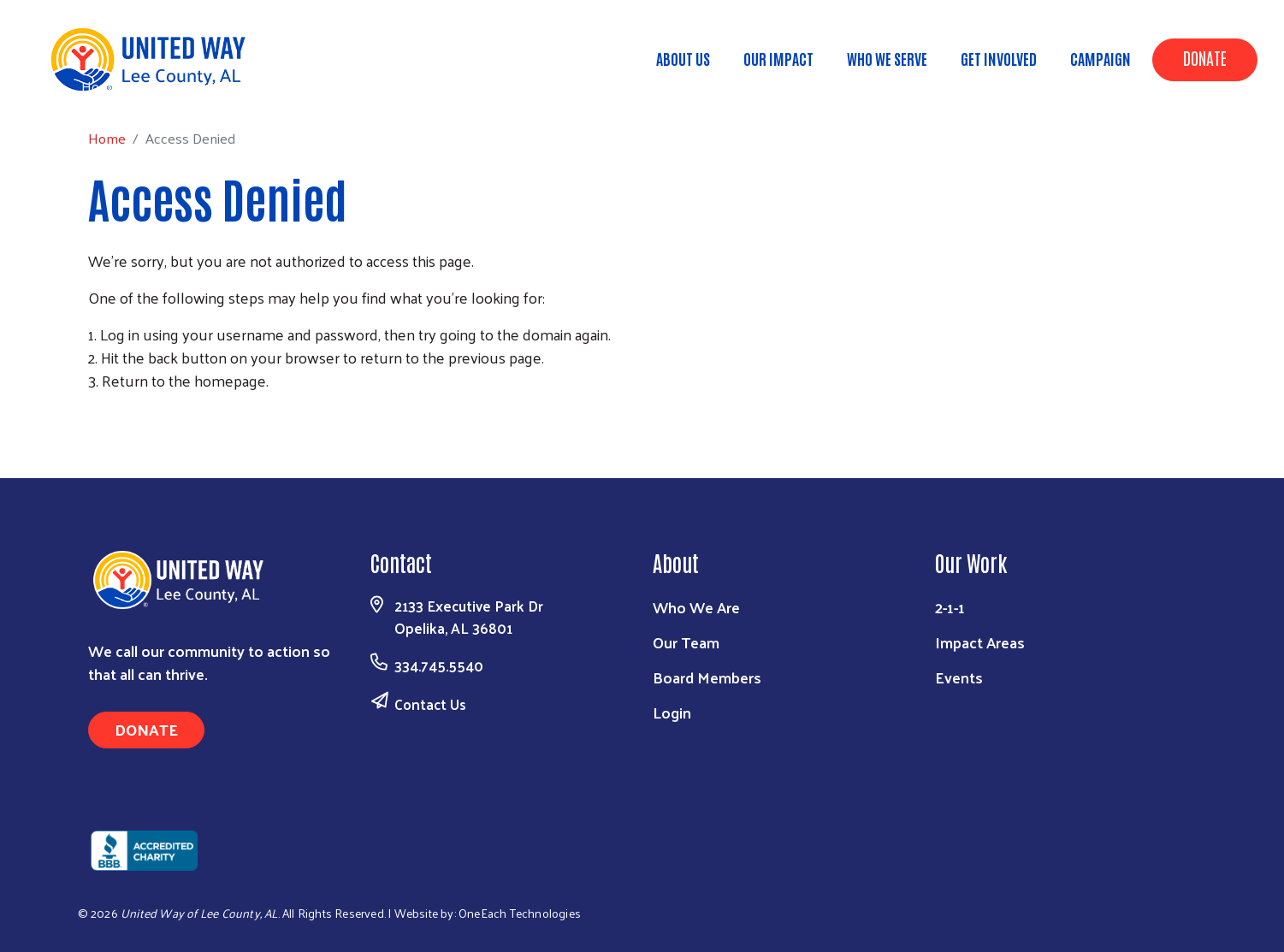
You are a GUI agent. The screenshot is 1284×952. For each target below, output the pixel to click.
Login (672, 712)
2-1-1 (950, 607)
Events (959, 677)
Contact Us (430, 704)
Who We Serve (887, 58)
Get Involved (999, 58)
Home (100, 86)
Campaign (1100, 58)
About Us (683, 58)
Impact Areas (980, 642)
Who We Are (696, 607)
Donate (1205, 57)
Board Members (707, 677)
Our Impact (778, 58)
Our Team (686, 642)
